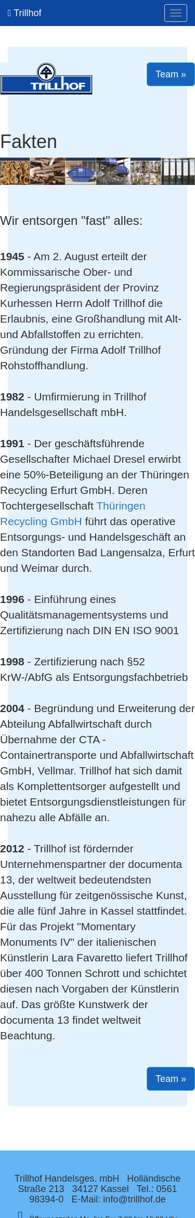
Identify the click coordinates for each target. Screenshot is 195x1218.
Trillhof (25, 13)
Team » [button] (170, 74)
